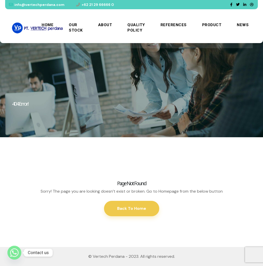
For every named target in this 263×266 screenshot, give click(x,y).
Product (212, 25)
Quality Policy (136, 28)
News (243, 25)
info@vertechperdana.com (36, 4)
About (105, 25)
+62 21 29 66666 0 (95, 4)
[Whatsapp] (14, 253)
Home (47, 25)
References (174, 25)
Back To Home (131, 208)
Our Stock (76, 28)
